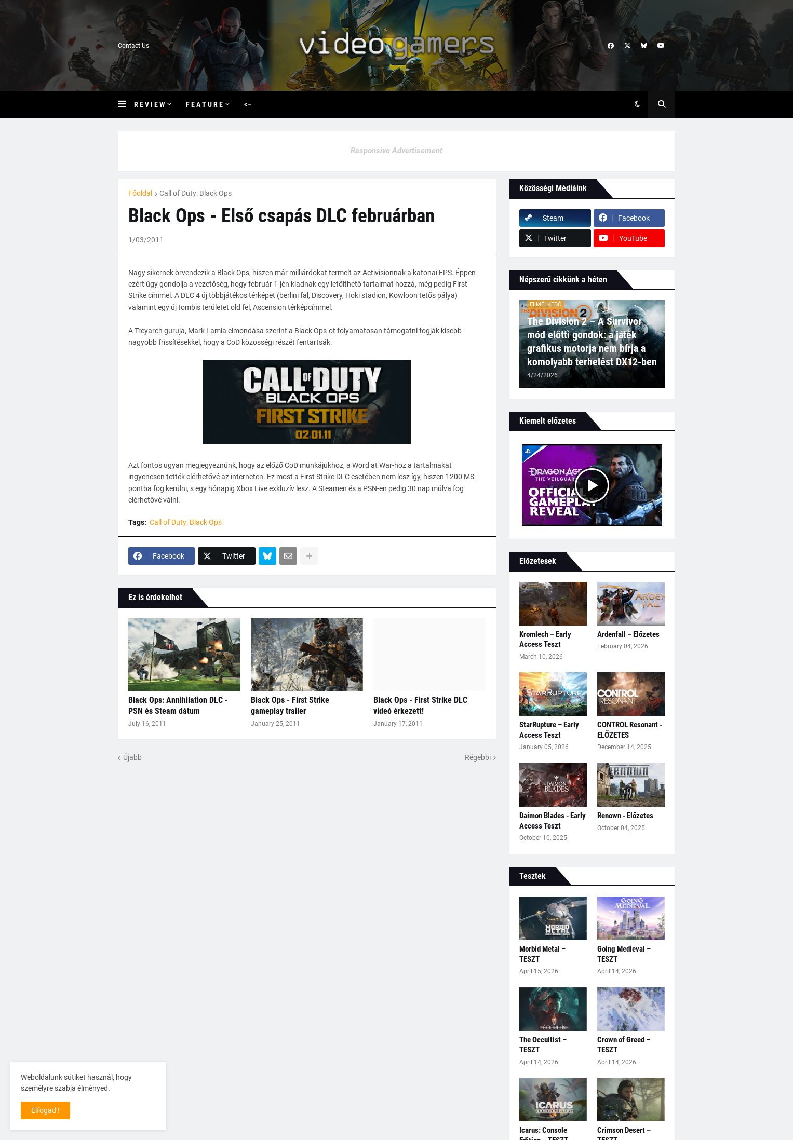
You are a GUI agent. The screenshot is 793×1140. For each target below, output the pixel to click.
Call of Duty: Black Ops (195, 193)
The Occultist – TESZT (543, 1045)
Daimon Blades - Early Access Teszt (552, 821)
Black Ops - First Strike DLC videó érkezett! (420, 705)
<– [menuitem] (247, 104)
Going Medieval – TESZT (624, 954)
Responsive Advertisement (396, 150)
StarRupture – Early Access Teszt (549, 730)
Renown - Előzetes (625, 815)
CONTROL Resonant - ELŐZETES (629, 730)
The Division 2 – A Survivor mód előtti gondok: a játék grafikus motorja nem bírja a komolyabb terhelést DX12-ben (592, 341)
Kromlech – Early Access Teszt (545, 639)
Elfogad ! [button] (45, 1110)
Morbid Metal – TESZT (542, 954)
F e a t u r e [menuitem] (204, 104)
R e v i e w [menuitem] (149, 104)
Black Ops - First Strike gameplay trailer (290, 705)
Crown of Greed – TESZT (623, 1045)
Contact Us (133, 45)
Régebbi (478, 757)
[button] (126, 104)
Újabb (132, 757)
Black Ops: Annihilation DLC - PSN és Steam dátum (178, 705)
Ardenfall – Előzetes (628, 634)
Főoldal (140, 193)
